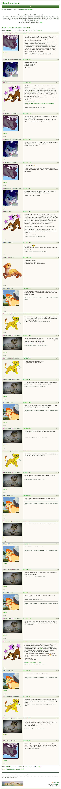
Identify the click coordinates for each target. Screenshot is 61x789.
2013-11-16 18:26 (27, 242)
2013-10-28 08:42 (27, 188)
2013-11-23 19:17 (27, 314)
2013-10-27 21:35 (27, 162)
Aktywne (23, 9)
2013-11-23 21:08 (27, 521)
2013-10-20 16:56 (27, 82)
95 (29, 30)
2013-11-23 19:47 (27, 358)
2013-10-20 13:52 (27, 33)
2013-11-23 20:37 (27, 472)
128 (35, 30)
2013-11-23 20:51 (27, 495)
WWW (5, 52)
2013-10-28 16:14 (27, 211)
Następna (39, 30)
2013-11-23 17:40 (27, 288)
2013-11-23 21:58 (27, 618)
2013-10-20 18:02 (27, 139)
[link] (40, 22)
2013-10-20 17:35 (27, 113)
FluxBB (57, 784)
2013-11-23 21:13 (27, 543)
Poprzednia (8, 30)
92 (20, 30)
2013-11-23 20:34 (27, 451)
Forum (4, 27)
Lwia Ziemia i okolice (15, 27)
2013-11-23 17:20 (27, 257)
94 (26, 30)
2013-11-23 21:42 (27, 569)
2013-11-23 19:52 (27, 402)
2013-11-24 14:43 (27, 740)
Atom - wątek (56, 782)
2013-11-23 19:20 (27, 335)
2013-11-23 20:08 (27, 428)
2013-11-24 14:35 (27, 718)
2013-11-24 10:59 (27, 670)
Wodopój (27, 27)
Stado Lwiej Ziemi (10, 3)
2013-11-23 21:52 (27, 592)
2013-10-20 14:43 (27, 59)
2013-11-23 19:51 (27, 379)
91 (18, 30)
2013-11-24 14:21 (27, 696)
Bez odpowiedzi (29, 9)
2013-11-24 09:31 (27, 641)
